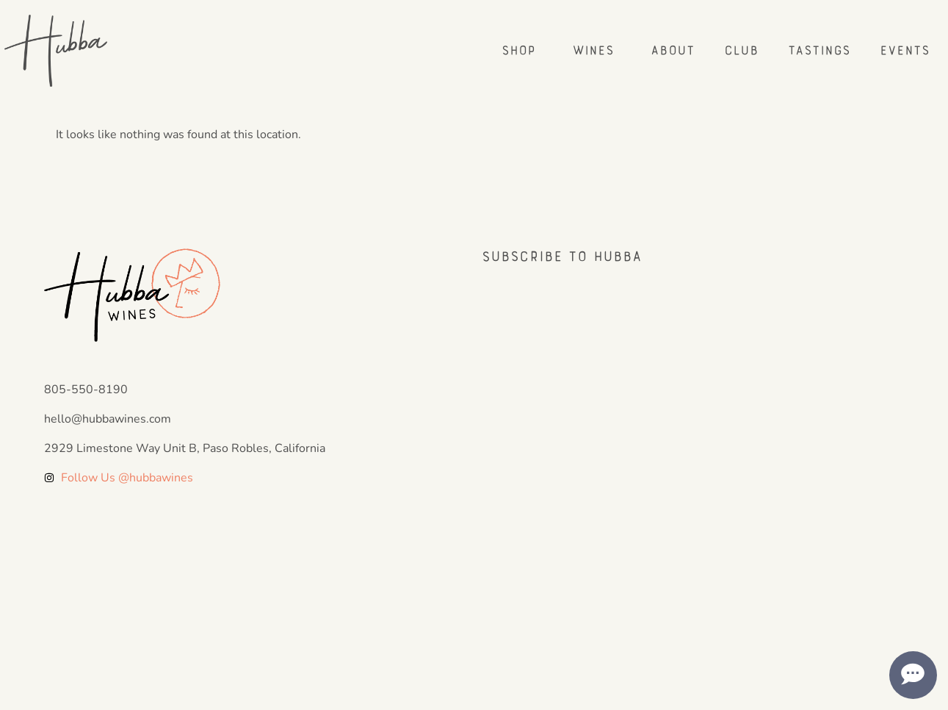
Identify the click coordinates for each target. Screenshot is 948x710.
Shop (522, 50)
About (673, 50)
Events (905, 50)
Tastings (819, 50)
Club (741, 50)
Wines (596, 50)
